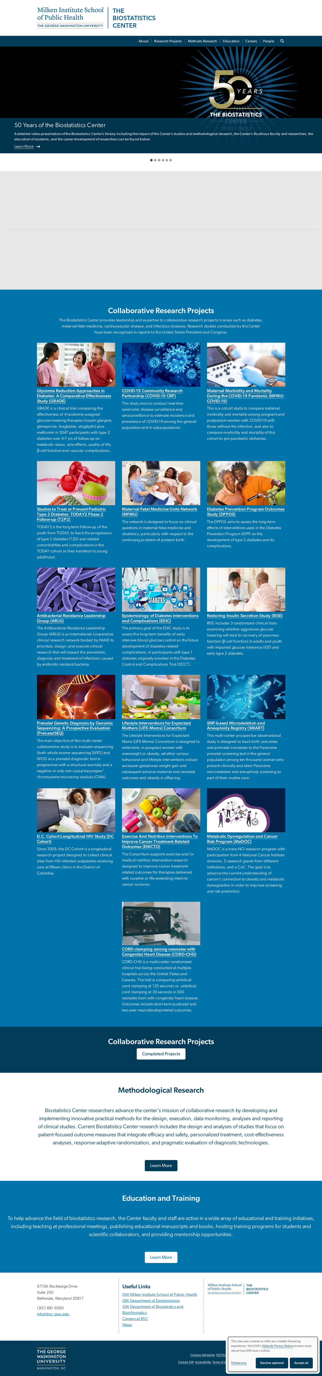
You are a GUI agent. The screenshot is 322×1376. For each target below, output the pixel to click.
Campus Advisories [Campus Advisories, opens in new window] (202, 1355)
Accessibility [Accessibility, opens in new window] (203, 1362)
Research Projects (168, 41)
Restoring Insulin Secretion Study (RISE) (245, 616)
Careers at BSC (135, 1319)
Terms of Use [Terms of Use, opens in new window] (220, 1362)
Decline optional (272, 1363)
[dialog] (273, 1354)
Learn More (24, 147)
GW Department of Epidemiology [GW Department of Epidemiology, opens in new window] (151, 1301)
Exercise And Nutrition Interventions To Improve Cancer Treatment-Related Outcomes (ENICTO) (160, 841)
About (143, 41)
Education (231, 41)
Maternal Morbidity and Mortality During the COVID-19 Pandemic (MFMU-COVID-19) (246, 396)
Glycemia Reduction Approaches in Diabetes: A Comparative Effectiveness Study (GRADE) (74, 396)
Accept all (301, 1363)
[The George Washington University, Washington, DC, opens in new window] (51, 1359)
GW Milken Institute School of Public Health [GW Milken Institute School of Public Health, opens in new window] (159, 1295)
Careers (251, 41)
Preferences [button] (239, 1363)
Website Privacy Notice (277, 1346)
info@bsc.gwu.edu (53, 1314)
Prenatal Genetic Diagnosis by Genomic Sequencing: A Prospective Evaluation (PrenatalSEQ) (75, 728)
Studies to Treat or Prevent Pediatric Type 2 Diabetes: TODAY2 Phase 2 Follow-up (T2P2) (71, 514)
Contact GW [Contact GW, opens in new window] (186, 1362)
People (268, 41)
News (127, 1325)
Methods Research (202, 41)
